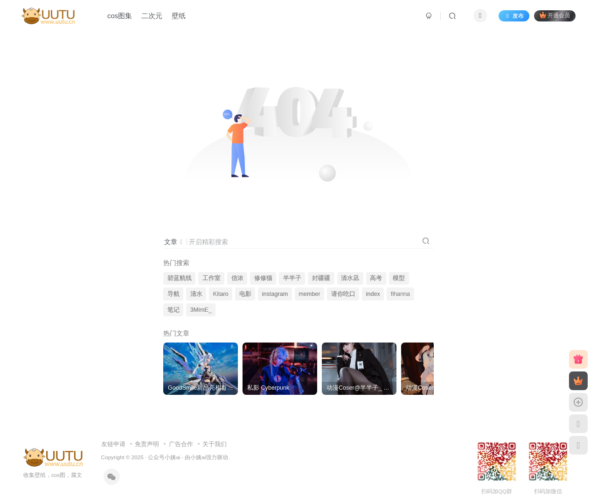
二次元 (151, 16)
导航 (173, 294)
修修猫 (263, 278)
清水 (196, 294)
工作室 (211, 278)
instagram (275, 294)
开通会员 (555, 15)
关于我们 (214, 444)
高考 (376, 278)
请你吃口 (343, 294)
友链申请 (113, 444)
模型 (399, 278)
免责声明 (147, 444)
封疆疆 (321, 278)
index (373, 294)
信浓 (237, 278)
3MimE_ (201, 310)
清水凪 (350, 278)
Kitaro (221, 294)
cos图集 (119, 16)
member (309, 294)
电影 (245, 294)
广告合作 (181, 444)
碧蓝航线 (179, 278)
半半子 (292, 278)
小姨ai (198, 457)
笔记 (173, 310)
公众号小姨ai (164, 457)
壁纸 (179, 16)
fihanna (400, 294)
